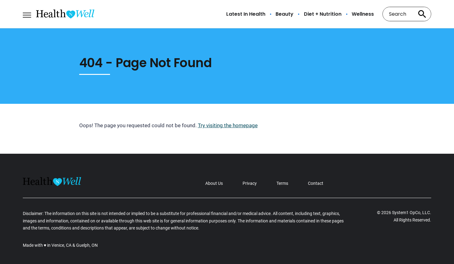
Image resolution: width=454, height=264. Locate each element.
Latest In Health (245, 14)
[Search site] (422, 14)
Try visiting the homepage (228, 125)
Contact (315, 183)
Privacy (250, 183)
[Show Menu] (27, 13)
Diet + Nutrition (323, 14)
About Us (214, 183)
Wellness (363, 14)
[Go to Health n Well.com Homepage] (65, 14)
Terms (282, 183)
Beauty (284, 14)
